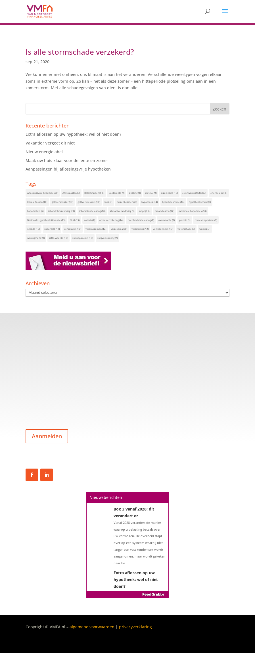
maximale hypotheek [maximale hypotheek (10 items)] (192, 210)
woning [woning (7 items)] (204, 228)
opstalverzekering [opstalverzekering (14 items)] (111, 220)
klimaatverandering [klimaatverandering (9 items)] (122, 210)
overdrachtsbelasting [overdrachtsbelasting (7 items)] (141, 220)
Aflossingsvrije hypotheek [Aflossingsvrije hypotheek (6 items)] (42, 192)
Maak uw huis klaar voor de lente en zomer (67, 160)
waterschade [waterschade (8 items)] (186, 228)
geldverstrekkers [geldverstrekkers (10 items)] (89, 201)
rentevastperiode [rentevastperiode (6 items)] (206, 220)
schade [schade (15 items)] (33, 228)
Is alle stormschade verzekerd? (80, 52)
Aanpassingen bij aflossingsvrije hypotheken (68, 169)
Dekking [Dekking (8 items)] (135, 192)
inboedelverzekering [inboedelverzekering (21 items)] (61, 210)
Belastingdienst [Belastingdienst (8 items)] (94, 192)
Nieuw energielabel (44, 151)
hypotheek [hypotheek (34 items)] (149, 201)
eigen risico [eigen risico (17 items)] (169, 192)
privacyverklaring (135, 626)
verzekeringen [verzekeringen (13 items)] (163, 228)
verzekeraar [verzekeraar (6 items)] (119, 228)
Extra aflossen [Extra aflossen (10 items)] (37, 201)
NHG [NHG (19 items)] (75, 220)
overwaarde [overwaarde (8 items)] (166, 220)
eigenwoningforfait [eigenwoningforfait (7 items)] (194, 192)
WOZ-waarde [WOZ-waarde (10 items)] (58, 237)
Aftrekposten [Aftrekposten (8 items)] (71, 192)
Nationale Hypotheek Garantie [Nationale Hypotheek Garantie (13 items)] (46, 220)
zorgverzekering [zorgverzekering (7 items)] (107, 237)
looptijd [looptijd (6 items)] (144, 210)
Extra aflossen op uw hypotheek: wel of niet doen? (73, 134)
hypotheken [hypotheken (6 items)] (35, 210)
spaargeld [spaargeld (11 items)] (52, 228)
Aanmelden (47, 436)
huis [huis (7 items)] (108, 201)
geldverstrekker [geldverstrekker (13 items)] (62, 201)
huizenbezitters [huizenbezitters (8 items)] (127, 201)
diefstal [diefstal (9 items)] (150, 192)
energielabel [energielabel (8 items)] (218, 192)
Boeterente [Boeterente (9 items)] (116, 192)
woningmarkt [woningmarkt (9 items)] (36, 237)
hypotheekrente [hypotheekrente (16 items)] (173, 201)
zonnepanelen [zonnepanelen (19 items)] (82, 237)
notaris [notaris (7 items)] (89, 220)
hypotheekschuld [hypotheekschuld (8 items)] (200, 201)
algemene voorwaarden (92, 626)
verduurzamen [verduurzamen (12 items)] (95, 228)
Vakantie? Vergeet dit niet (50, 143)
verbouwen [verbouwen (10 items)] (72, 228)
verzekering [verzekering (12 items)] (140, 228)
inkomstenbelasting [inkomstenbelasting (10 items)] (92, 210)
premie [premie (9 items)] (184, 220)
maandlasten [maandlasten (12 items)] (164, 210)
